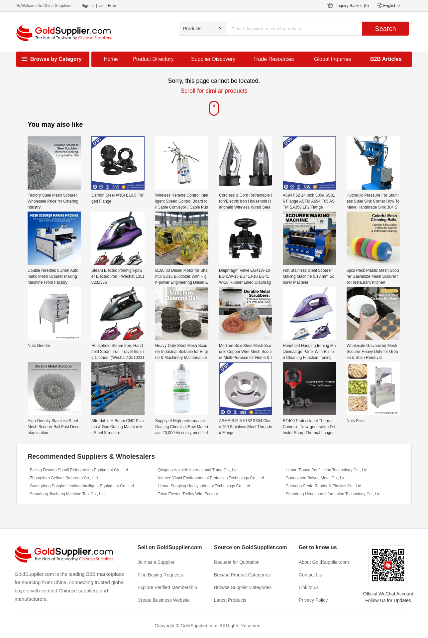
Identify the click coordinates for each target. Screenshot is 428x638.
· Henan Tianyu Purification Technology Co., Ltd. (326, 470)
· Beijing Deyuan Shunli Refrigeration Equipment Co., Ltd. (78, 470)
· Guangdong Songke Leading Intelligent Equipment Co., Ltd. (81, 486)
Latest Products (230, 600)
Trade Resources (273, 59)
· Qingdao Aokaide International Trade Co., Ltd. (197, 470)
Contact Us (310, 574)
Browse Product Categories (242, 574)
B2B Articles (386, 59)
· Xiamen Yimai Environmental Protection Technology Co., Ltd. (210, 478)
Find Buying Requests (160, 574)
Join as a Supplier (156, 562)
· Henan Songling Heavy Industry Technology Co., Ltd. (203, 486)
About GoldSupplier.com (324, 562)
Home (111, 59)
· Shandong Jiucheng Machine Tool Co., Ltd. (67, 494)
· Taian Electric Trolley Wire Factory (187, 494)
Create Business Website (164, 600)
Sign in (87, 5)
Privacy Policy (313, 600)
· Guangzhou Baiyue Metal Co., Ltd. (315, 478)
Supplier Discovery (213, 59)
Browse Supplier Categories (243, 587)
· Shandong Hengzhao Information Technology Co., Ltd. (332, 494)
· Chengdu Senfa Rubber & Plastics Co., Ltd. (322, 486)
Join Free (107, 5)
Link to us (309, 587)
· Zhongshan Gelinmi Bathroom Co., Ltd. (63, 478)
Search (385, 28)
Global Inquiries (332, 59)
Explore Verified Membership (167, 587)
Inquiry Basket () (353, 5)
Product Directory (153, 59)
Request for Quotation (237, 562)
